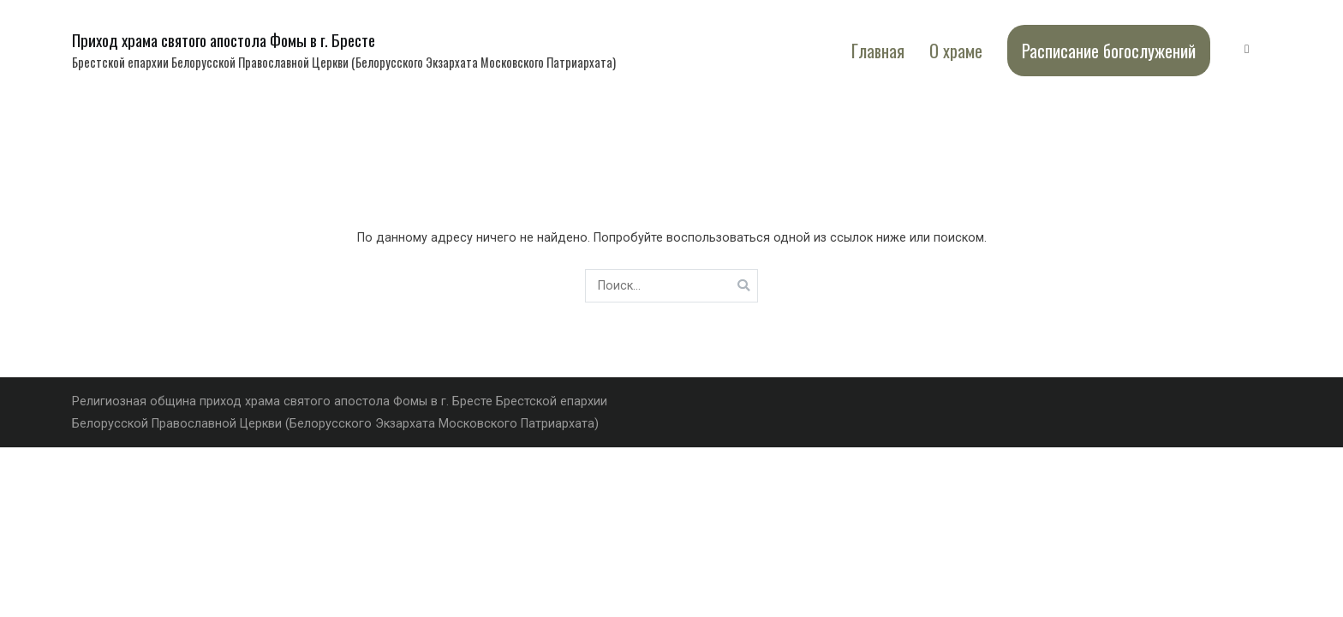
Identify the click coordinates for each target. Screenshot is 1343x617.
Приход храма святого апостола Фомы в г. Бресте (223, 39)
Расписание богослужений (1109, 50)
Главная (877, 50)
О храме (955, 50)
